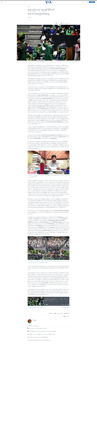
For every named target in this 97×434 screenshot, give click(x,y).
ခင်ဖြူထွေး (29, 17)
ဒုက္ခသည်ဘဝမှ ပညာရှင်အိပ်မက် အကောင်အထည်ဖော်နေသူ (56, 298)
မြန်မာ (29, 6)
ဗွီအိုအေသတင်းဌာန (49, 300)
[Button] (58, 23)
